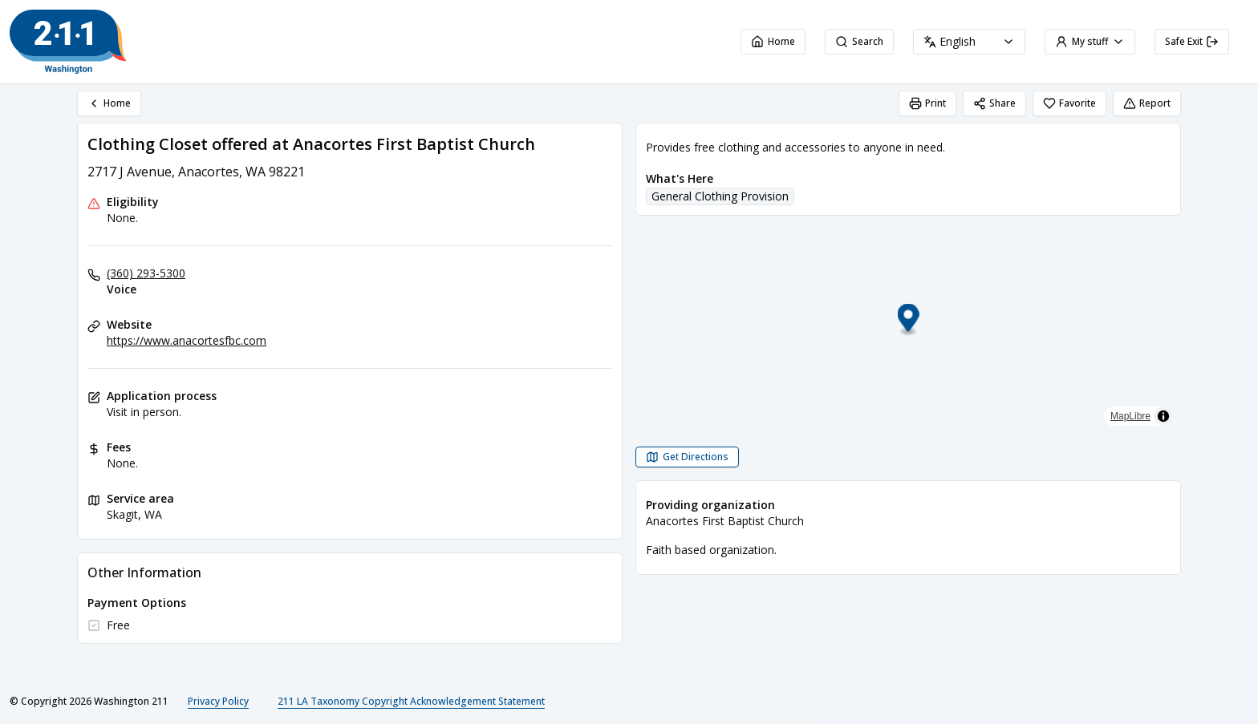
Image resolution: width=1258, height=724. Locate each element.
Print (927, 103)
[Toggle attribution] (1163, 416)
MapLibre (1130, 416)
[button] (908, 320)
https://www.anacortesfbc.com (186, 340)
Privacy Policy (218, 701)
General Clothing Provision (720, 196)
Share (994, 103)
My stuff (1090, 41)
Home (773, 41)
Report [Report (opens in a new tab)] (1147, 103)
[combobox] (969, 42)
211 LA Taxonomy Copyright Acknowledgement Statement (411, 701)
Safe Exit (1192, 41)
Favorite (1069, 103)
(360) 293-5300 (146, 273)
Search (859, 41)
